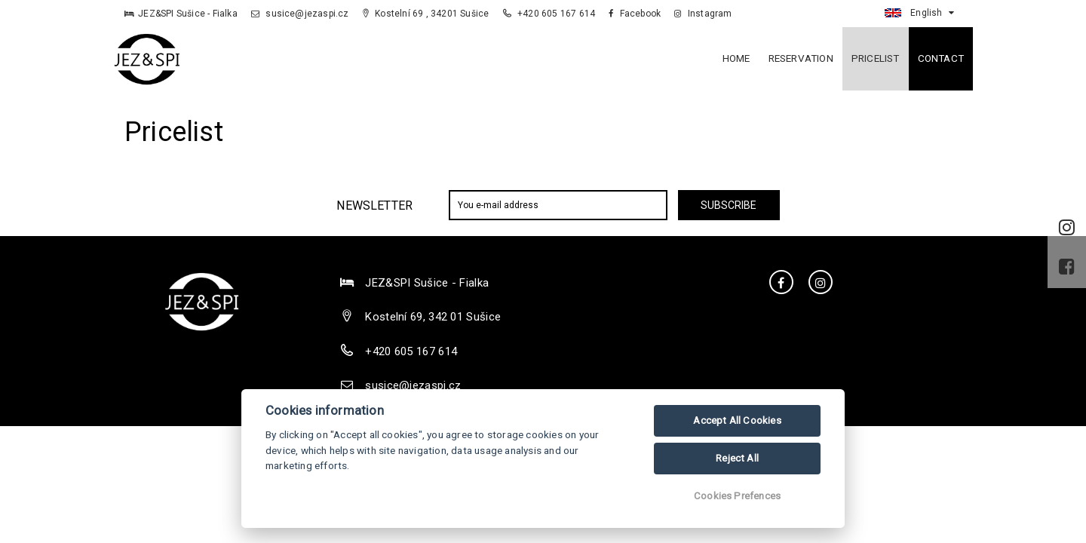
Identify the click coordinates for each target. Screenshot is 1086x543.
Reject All (737, 458)
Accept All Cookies (737, 420)
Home (736, 58)
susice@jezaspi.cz (300, 13)
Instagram (703, 13)
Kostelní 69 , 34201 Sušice (426, 13)
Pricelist (875, 58)
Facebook (635, 13)
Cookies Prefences (737, 496)
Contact (941, 58)
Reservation (800, 58)
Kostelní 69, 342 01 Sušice (433, 317)
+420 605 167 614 (550, 13)
